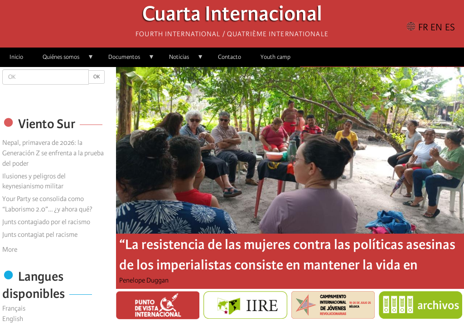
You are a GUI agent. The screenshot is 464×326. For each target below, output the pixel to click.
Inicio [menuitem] (16, 56)
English (12, 319)
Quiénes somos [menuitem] (63, 60)
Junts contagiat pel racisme (39, 234)
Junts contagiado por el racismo (46, 222)
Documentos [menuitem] (127, 60)
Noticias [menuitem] (181, 60)
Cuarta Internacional (232, 16)
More (9, 249)
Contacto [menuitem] (229, 56)
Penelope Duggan (144, 280)
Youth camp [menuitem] (275, 56)
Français (13, 308)
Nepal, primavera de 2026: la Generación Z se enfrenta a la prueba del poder (53, 153)
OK (96, 77)
